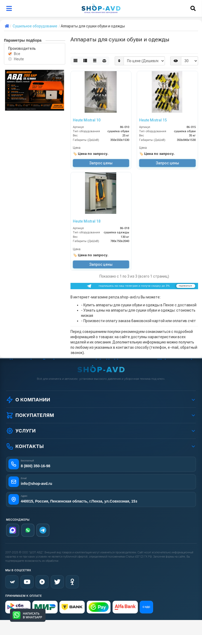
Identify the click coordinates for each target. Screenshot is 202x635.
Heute (19, 59)
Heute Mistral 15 (153, 120)
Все (17, 54)
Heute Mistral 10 (86, 120)
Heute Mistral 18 (86, 221)
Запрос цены (101, 163)
